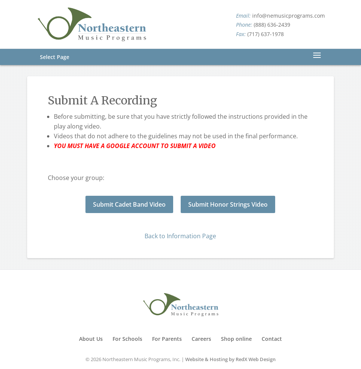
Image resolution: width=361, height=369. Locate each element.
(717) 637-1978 (265, 34)
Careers (201, 338)
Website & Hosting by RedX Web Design (230, 359)
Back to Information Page (180, 236)
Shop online (236, 338)
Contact (272, 338)
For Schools (127, 338)
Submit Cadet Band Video (129, 204)
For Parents (167, 338)
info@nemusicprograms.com (288, 15)
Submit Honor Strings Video (228, 204)
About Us (91, 338)
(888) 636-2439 (272, 24)
